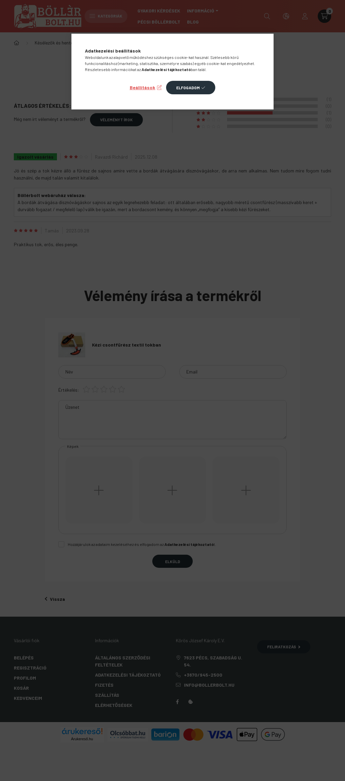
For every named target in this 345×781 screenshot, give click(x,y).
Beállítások (142, 87)
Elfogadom (188, 87)
